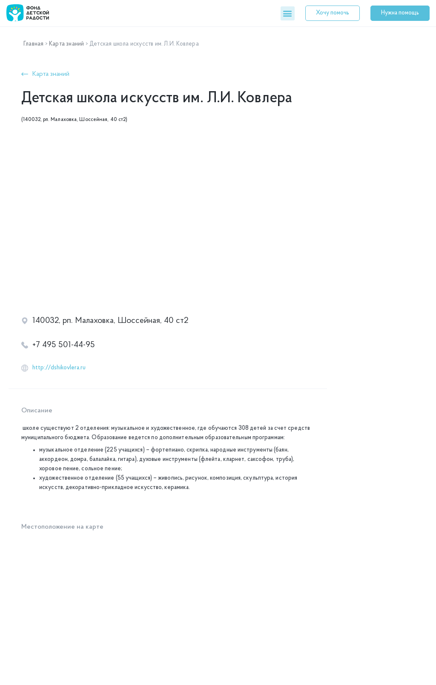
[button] (288, 13)
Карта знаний (66, 44)
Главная (33, 44)
